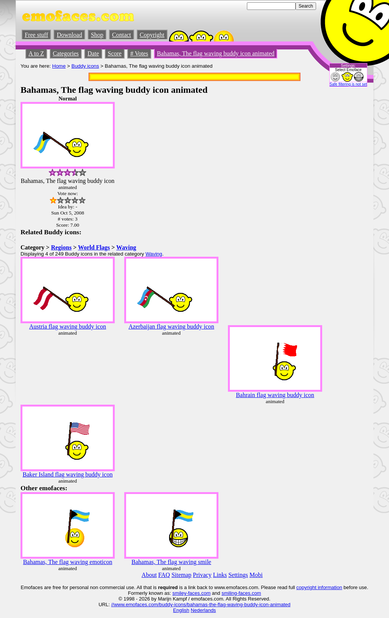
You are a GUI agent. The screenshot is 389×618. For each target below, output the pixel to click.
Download (69, 35)
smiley (179, 593)
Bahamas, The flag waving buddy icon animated (215, 53)
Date (93, 53)
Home (59, 66)
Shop (97, 35)
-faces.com (199, 593)
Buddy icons (85, 66)
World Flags (94, 247)
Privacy (202, 575)
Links (220, 575)
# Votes (139, 53)
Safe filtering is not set (348, 84)
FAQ (164, 575)
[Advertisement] (345, 209)
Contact (121, 35)
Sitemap (181, 575)
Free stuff (36, 35)
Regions (61, 247)
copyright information (319, 587)
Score (115, 53)
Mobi (256, 575)
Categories (66, 53)
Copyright (152, 35)
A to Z (36, 53)
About (149, 575)
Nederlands (203, 610)
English (181, 610)
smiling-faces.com (241, 593)
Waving (126, 247)
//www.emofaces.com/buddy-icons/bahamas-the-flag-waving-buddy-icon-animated (201, 604)
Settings (238, 575)
